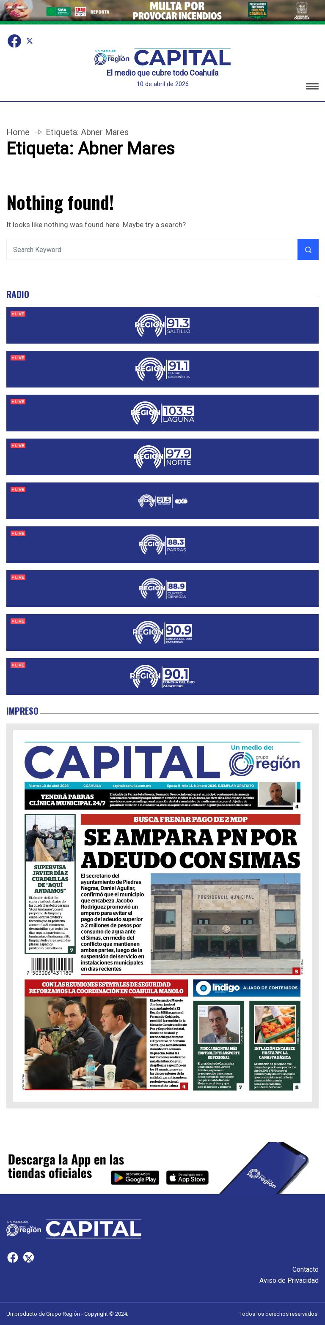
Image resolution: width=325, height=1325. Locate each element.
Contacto (305, 1269)
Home (18, 132)
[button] (312, 87)
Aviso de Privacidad (289, 1280)
